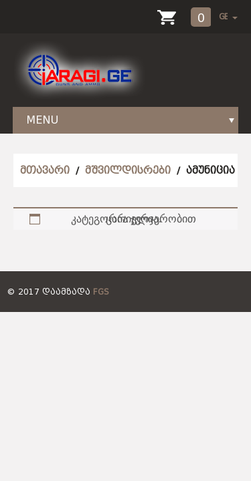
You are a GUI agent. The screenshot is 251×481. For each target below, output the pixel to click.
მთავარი (45, 170)
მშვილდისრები (128, 170)
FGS (101, 292)
